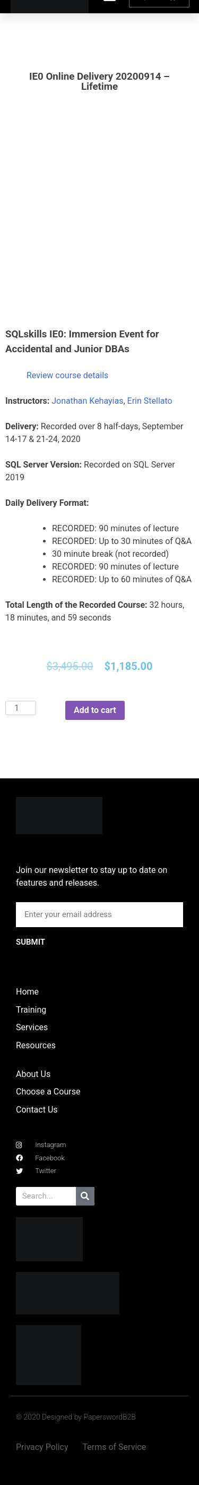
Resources (36, 1045)
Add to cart (95, 710)
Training (31, 1010)
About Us (33, 1074)
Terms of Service (114, 1447)
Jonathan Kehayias (87, 401)
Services (32, 1027)
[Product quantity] (20, 708)
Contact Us (37, 1110)
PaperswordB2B (109, 1417)
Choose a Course (48, 1092)
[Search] (85, 1196)
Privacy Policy (42, 1447)
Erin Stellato (149, 401)
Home (27, 992)
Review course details (67, 375)
